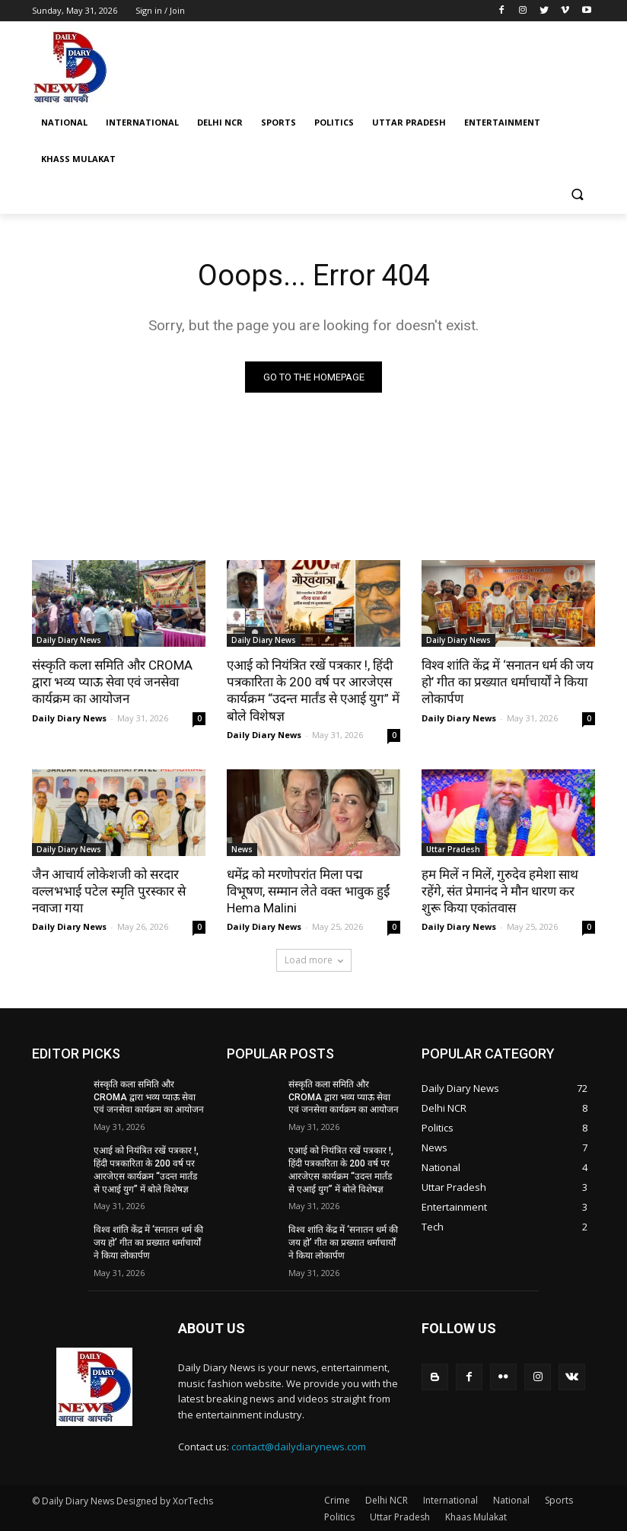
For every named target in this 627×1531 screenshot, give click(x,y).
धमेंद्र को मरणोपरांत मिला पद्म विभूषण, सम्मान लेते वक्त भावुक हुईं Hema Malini (308, 891)
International (450, 1500)
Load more (314, 959)
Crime (337, 1500)
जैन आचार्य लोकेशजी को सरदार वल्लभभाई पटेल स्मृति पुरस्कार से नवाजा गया (109, 891)
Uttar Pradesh (453, 849)
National (511, 1500)
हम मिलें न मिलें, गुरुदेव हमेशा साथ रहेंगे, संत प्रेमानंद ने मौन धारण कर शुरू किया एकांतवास (500, 891)
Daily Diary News (69, 640)
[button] (577, 196)
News (242, 849)
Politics (339, 1516)
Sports (559, 1500)
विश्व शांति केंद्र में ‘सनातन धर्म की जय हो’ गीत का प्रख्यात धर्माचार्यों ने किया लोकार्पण (508, 681)
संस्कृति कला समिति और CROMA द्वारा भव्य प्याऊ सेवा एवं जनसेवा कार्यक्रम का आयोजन (112, 681)
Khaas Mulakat (476, 1516)
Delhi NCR (386, 1500)
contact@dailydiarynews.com (298, 1446)
